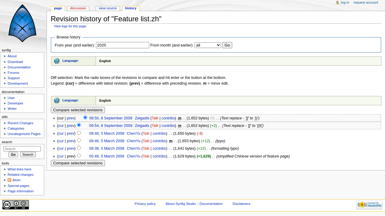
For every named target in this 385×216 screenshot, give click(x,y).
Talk (155, 118)
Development (18, 83)
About (12, 56)
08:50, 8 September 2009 (110, 118)
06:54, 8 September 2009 (110, 126)
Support (14, 78)
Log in (345, 2)
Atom (16, 180)
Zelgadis (142, 118)
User (11, 98)
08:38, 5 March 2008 (106, 148)
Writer (12, 108)
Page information (21, 191)
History (131, 8)
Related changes (20, 174)
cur (61, 126)
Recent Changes (20, 123)
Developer (15, 103)
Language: (70, 60)
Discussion (78, 8)
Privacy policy (145, 204)
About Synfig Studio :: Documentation (194, 204)
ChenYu (133, 133)
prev (70, 118)
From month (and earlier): (172, 45)
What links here (19, 169)
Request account (366, 2)
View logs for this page (70, 26)
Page (58, 8)
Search (7, 142)
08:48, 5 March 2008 (106, 133)
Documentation (19, 67)
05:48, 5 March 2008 (106, 156)
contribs (168, 118)
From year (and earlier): (75, 45)
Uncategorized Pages (24, 134)
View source (108, 8)
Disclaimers (241, 204)
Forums (13, 72)
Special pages (18, 186)
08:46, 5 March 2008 (106, 141)
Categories (16, 128)
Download (15, 62)
